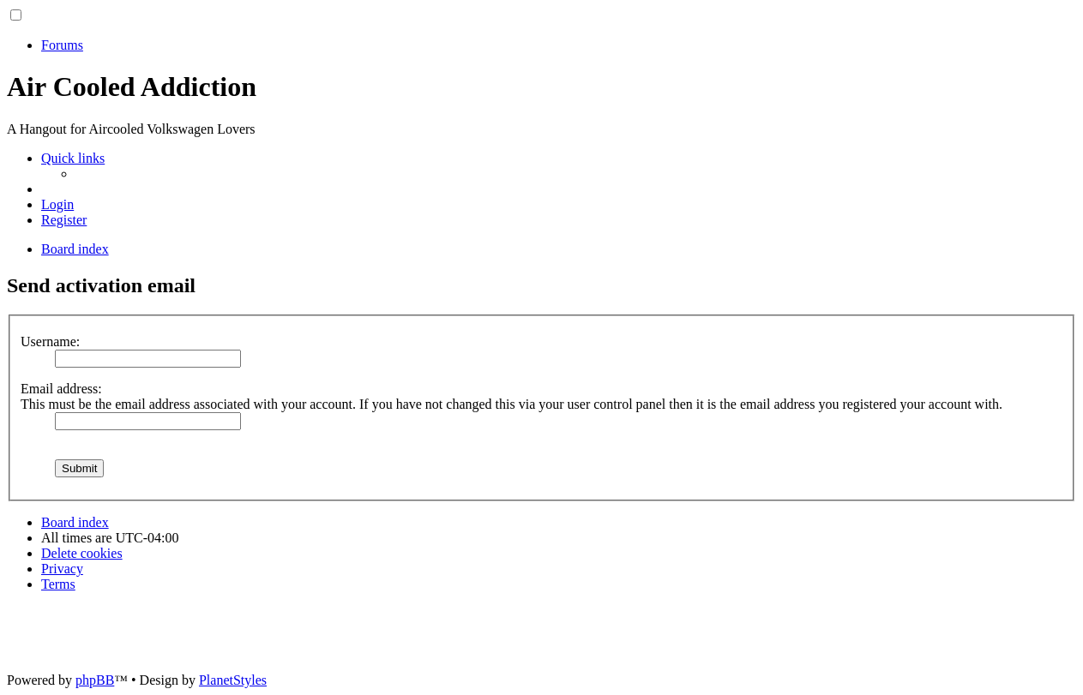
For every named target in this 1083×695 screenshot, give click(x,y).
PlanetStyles (233, 680)
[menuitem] (57, 204)
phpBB (94, 680)
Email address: (61, 388)
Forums (62, 45)
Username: (50, 341)
